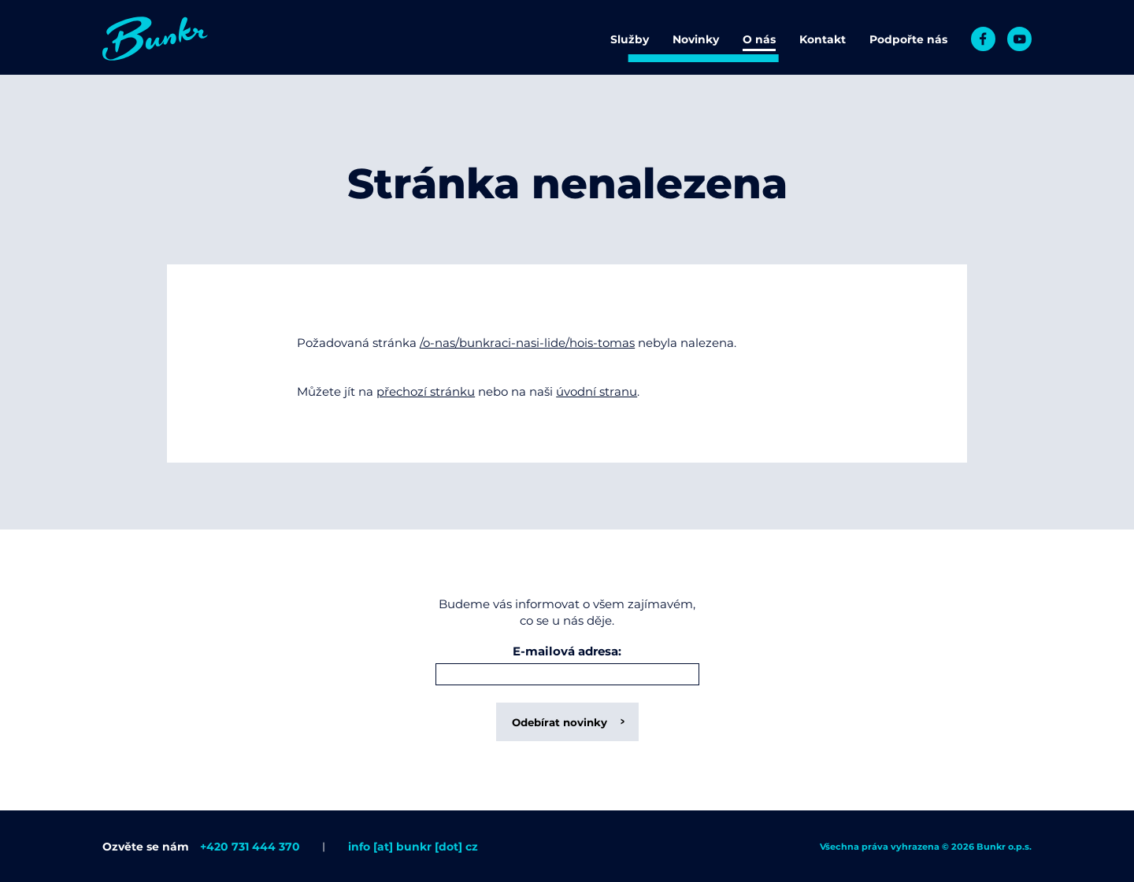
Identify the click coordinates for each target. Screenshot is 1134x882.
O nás (759, 39)
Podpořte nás (908, 39)
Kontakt (822, 39)
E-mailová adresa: (567, 652)
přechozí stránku (425, 391)
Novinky (696, 39)
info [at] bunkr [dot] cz (413, 847)
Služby (629, 39)
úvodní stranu (596, 391)
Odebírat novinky (559, 722)
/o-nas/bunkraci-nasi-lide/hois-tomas (527, 342)
